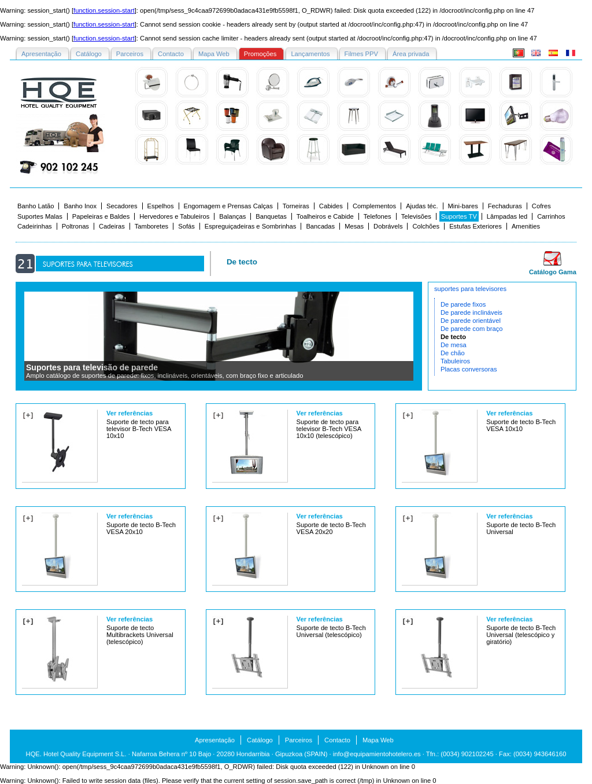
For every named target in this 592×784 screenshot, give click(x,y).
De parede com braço (472, 328)
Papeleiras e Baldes (101, 216)
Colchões (425, 226)
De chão (453, 352)
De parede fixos (463, 304)
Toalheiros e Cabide (325, 216)
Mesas (354, 226)
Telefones (377, 216)
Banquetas (271, 216)
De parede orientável (471, 320)
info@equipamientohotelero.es (377, 753)
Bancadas (320, 226)
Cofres (541, 206)
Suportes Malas (39, 216)
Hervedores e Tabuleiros (174, 216)
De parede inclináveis (471, 312)
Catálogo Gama (552, 271)
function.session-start (104, 10)
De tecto (453, 336)
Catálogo (260, 740)
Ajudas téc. (422, 206)
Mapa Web (378, 740)
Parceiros (298, 740)
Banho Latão (35, 206)
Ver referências (129, 413)
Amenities (526, 226)
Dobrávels (387, 226)
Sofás (186, 226)
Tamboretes (151, 226)
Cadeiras (112, 226)
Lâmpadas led (507, 216)
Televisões (416, 216)
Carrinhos (551, 216)
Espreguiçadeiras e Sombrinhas (251, 226)
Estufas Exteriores (475, 226)
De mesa (454, 344)
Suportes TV (459, 216)
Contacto (337, 740)
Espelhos (160, 206)
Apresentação (215, 740)
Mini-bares (463, 206)
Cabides (331, 206)
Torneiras (296, 206)
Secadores (122, 206)
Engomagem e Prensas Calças (228, 206)
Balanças (232, 216)
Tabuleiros (455, 361)
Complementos (374, 206)
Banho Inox (80, 206)
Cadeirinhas (34, 226)
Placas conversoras (469, 369)
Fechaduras (505, 206)
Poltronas (75, 226)
